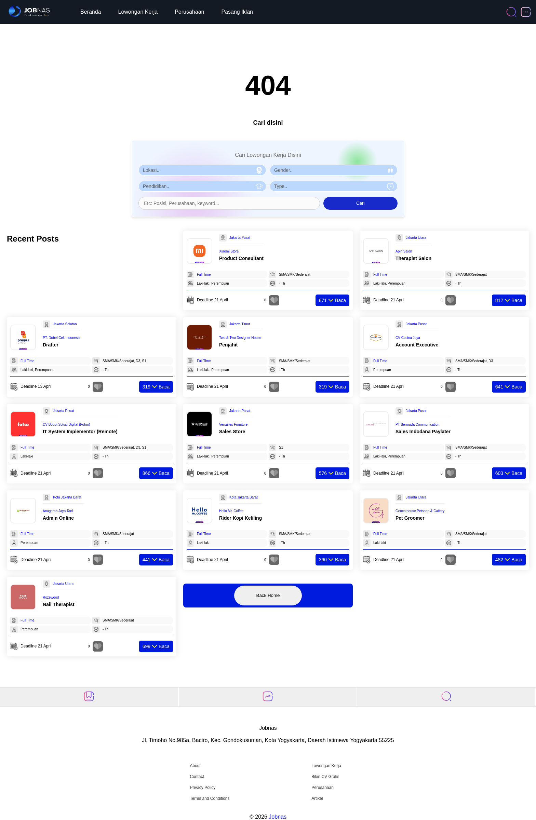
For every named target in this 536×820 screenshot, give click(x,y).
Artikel (317, 798)
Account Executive (417, 344)
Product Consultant (241, 258)
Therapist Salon (413, 258)
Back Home (268, 595)
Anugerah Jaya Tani (58, 511)
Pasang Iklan (237, 12)
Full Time (204, 274)
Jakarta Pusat (239, 238)
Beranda (90, 12)
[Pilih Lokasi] (202, 170)
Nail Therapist (59, 604)
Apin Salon (404, 251)
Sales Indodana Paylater (423, 431)
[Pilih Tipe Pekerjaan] (334, 186)
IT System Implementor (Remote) (80, 431)
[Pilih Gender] (334, 170)
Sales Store (232, 431)
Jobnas (277, 817)
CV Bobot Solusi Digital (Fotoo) (66, 424)
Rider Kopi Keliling (240, 518)
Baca (332, 300)
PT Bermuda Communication (417, 424)
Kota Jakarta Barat (67, 497)
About (195, 765)
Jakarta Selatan (65, 324)
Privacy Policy (202, 787)
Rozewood (51, 597)
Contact (197, 776)
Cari (360, 203)
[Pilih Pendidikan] (202, 186)
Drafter (50, 344)
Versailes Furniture (233, 424)
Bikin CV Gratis (325, 776)
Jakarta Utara (416, 238)
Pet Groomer (410, 518)
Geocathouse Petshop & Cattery (420, 511)
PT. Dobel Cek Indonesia (61, 338)
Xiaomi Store (229, 251)
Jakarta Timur (239, 324)
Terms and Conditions (209, 798)
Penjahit (228, 344)
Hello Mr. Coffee (231, 511)
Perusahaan (189, 12)
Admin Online (58, 518)
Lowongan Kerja (138, 12)
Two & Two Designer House (240, 338)
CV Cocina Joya (408, 338)
